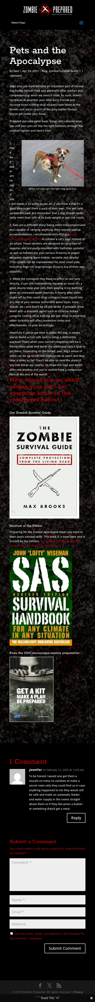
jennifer (35, 770)
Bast (16, 71)
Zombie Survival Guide (63, 71)
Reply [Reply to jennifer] (76, 817)
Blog (44, 71)
